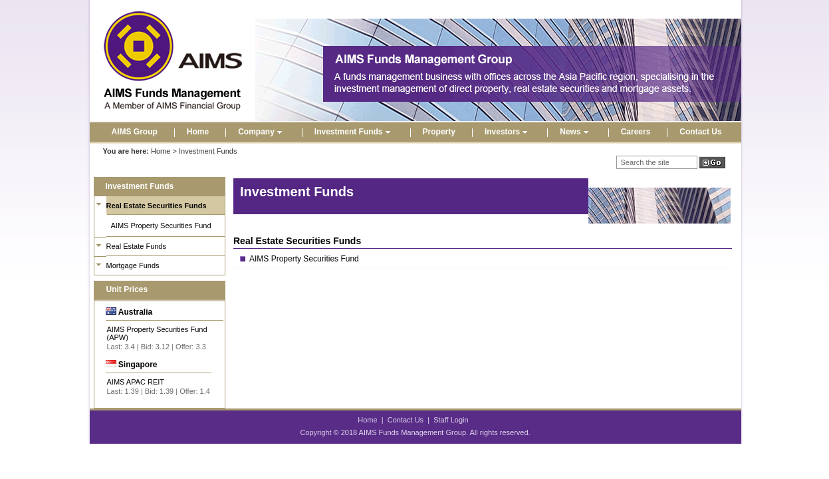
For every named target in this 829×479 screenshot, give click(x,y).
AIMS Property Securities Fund (161, 226)
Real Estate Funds (136, 246)
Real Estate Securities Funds (156, 206)
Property (439, 131)
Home (198, 131)
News (575, 131)
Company (261, 131)
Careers (636, 131)
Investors (508, 131)
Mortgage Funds (133, 265)
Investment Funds (354, 131)
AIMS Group (135, 131)
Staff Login (450, 420)
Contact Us (700, 131)
